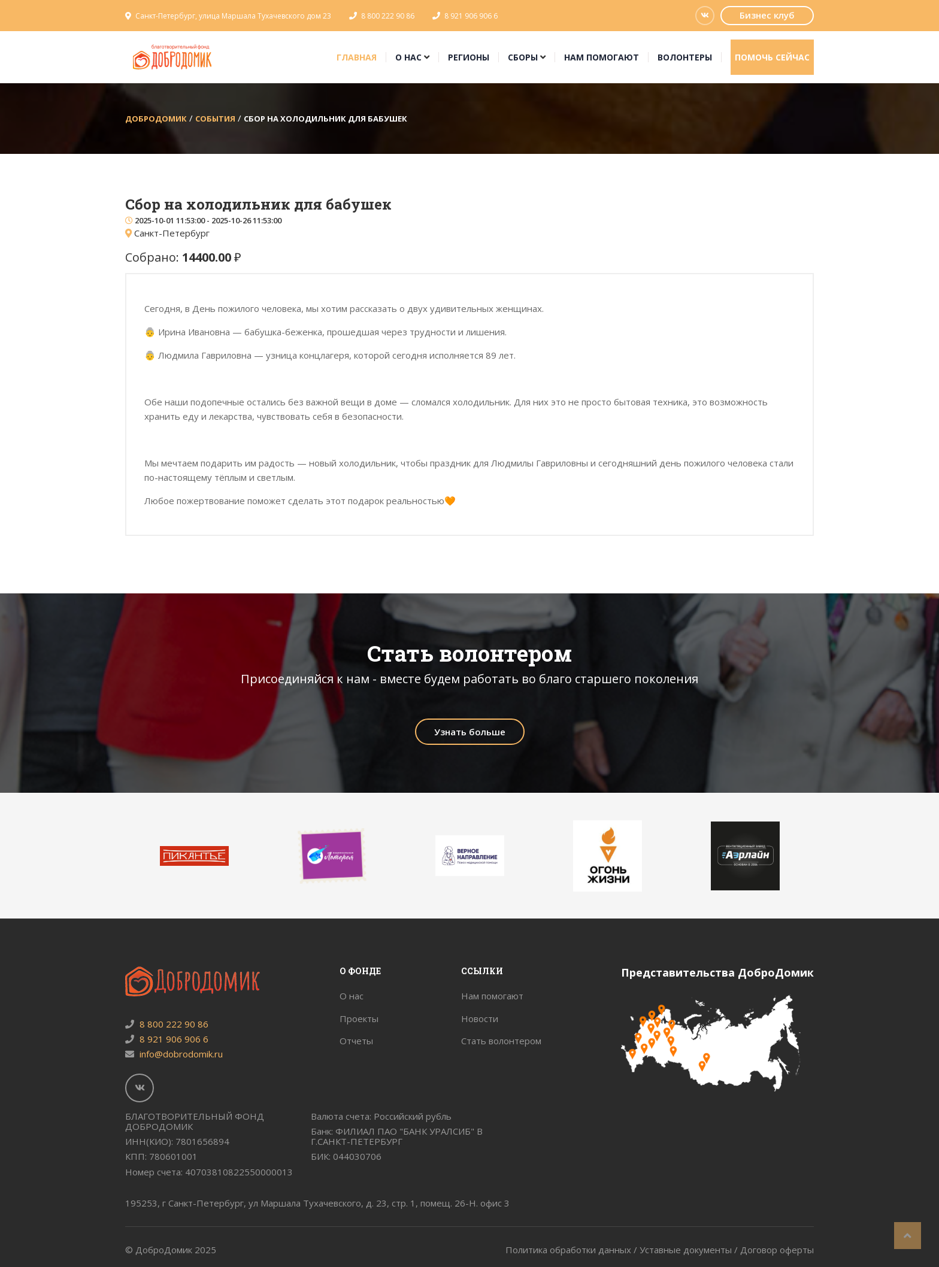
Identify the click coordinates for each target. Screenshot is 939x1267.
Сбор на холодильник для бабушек (325, 118)
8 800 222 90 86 (387, 16)
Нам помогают (601, 57)
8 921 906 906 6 (471, 16)
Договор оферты (777, 1250)
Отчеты (356, 1041)
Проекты (359, 1018)
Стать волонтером (501, 1041)
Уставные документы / (690, 1250)
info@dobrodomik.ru (174, 1054)
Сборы (523, 57)
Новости (479, 1018)
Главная (357, 57)
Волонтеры (685, 57)
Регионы (468, 57)
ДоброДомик (156, 118)
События (215, 118)
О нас (408, 57)
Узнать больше (469, 732)
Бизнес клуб (767, 15)
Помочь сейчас (772, 57)
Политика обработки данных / (572, 1250)
